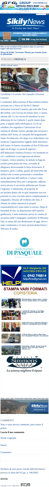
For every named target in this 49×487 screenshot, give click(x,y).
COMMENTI (7, 420)
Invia (4, 479)
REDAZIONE (2, 12)
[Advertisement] (24, 385)
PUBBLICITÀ (8, 12)
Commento (6, 452)
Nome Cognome (8, 438)
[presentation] (8, 464)
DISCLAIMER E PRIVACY (26, 12)
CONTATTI (12, 12)
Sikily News (15, 485)
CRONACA (20, 59)
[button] (43, 43)
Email (3, 445)
